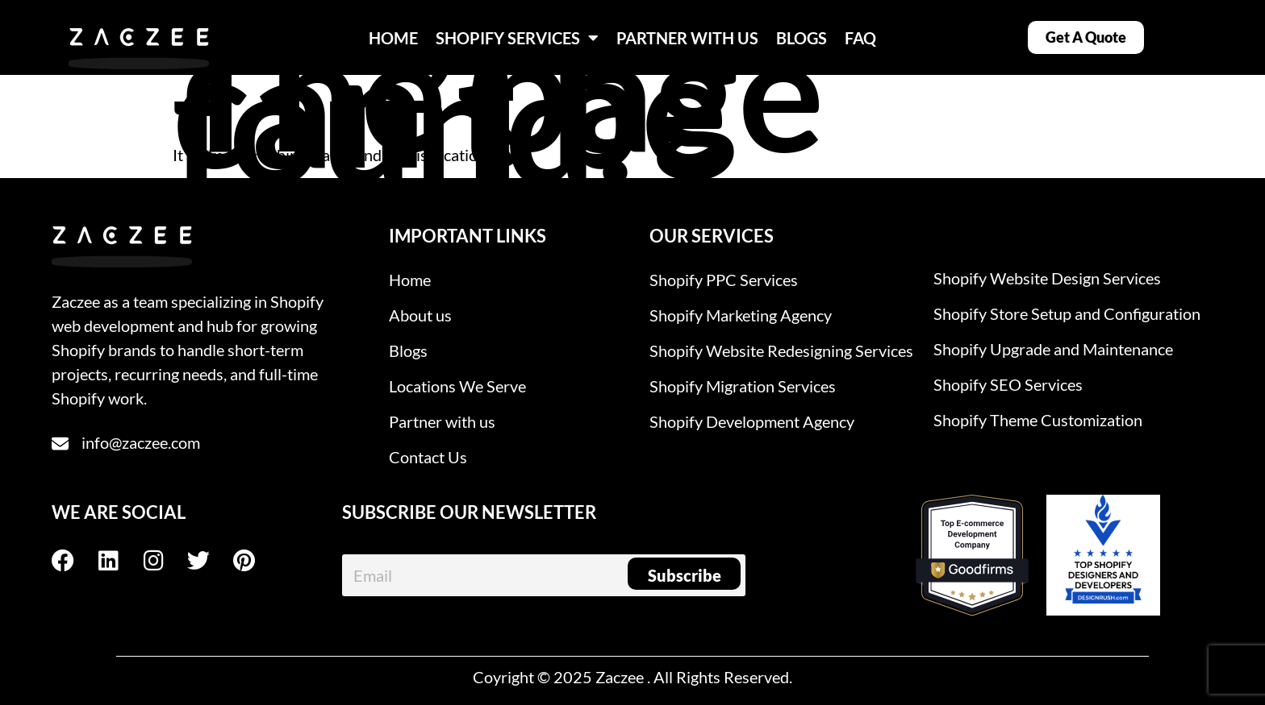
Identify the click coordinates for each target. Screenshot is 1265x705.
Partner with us (442, 421)
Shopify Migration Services (742, 386)
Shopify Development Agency (751, 421)
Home (410, 279)
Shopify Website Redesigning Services (781, 350)
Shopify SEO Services (1008, 384)
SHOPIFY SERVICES (517, 38)
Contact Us (428, 457)
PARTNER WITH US (687, 38)
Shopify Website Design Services (1047, 278)
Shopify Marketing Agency (740, 315)
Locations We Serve (457, 386)
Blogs (408, 350)
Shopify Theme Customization (1037, 419)
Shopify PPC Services (723, 279)
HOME (393, 38)
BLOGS (801, 38)
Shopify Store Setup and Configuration (1066, 313)
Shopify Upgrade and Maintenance (1053, 349)
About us (420, 315)
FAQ (860, 38)
